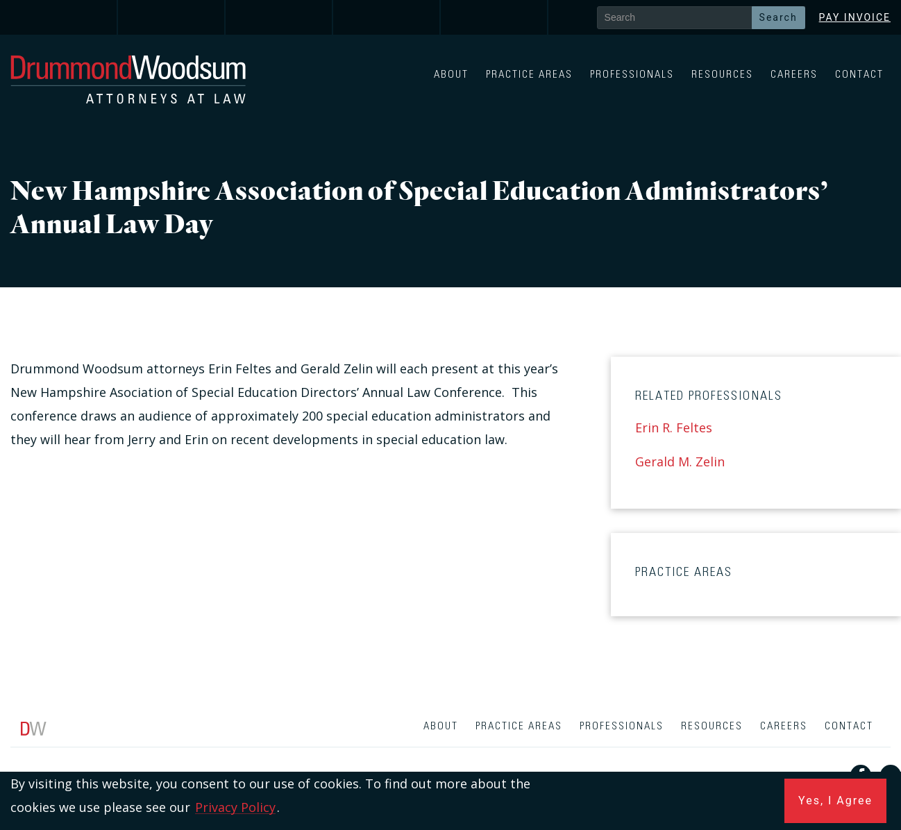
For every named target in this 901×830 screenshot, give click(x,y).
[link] (64, 17)
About (451, 74)
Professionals (632, 74)
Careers (794, 74)
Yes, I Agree (835, 800)
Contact (859, 74)
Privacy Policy (235, 807)
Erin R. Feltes (673, 427)
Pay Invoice (855, 17)
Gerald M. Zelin (680, 461)
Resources (722, 74)
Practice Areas (529, 74)
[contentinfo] (450, 770)
